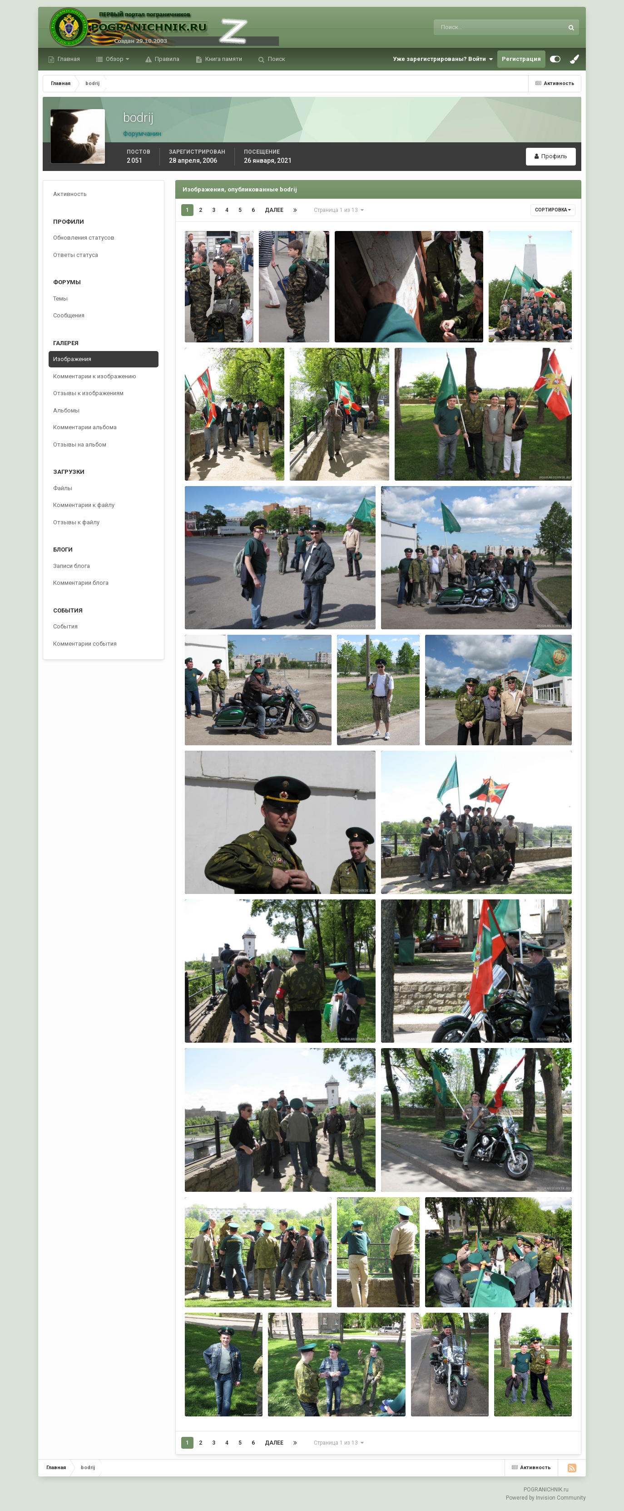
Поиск (276, 58)
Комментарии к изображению (94, 376)
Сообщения (68, 315)
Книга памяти (223, 58)
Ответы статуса (75, 254)
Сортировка (553, 209)
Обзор (114, 58)
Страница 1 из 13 (339, 210)
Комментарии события (85, 643)
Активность (70, 194)
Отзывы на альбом (79, 444)
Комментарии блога (81, 582)
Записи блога (71, 565)
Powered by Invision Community (546, 1498)
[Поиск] (461, 27)
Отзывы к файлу (76, 522)
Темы (60, 298)
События (65, 626)
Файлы (62, 488)
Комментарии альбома (85, 427)
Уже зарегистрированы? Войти (443, 59)
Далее (274, 210)
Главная (68, 58)
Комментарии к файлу (83, 505)
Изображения (72, 359)
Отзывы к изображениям (88, 393)
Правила (166, 58)
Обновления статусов (83, 237)
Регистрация (521, 58)
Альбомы (66, 410)
